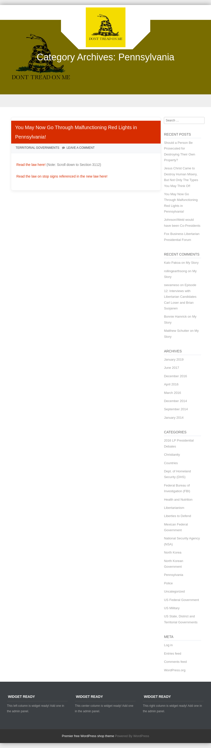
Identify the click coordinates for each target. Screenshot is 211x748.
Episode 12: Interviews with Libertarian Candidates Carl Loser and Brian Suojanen (180, 296)
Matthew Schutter (176, 331)
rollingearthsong (175, 271)
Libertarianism (174, 508)
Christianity (172, 454)
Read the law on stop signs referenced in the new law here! (61, 176)
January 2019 (173, 359)
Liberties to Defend (177, 516)
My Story (192, 262)
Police (168, 583)
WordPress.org (174, 670)
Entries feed (172, 653)
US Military (172, 608)
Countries (171, 463)
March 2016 (172, 393)
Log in (168, 645)
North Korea (172, 552)
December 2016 (175, 376)
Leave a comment (80, 148)
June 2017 (171, 368)
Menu (105, 100)
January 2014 (173, 417)
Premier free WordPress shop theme (88, 736)
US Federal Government (181, 600)
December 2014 (175, 401)
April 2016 (171, 384)
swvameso (171, 285)
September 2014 (176, 409)
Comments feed (175, 662)
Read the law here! (31, 165)
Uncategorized (174, 591)
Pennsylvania (173, 575)
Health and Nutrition (178, 499)
